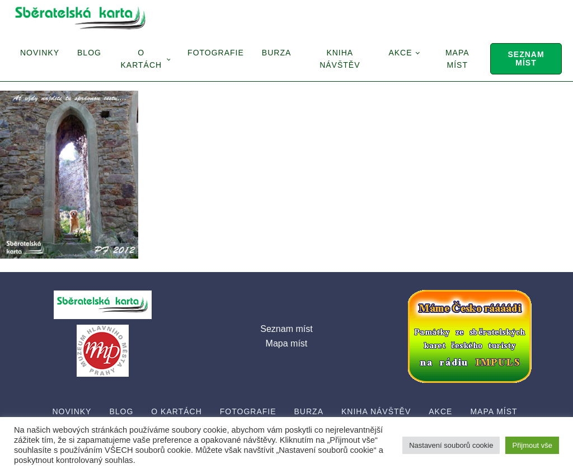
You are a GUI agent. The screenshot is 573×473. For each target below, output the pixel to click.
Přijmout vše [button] (532, 445)
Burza (276, 52)
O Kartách (141, 58)
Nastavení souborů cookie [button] (451, 445)
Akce (400, 52)
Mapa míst (457, 58)
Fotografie (215, 52)
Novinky (39, 52)
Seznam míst (526, 58)
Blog (89, 52)
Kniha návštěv (340, 58)
